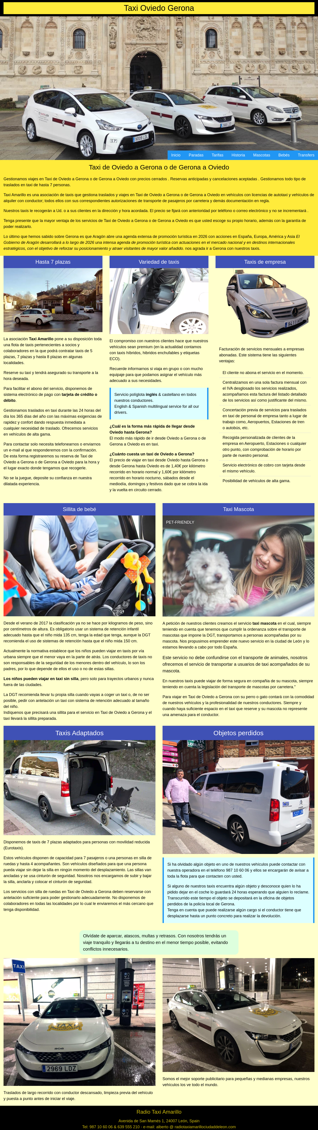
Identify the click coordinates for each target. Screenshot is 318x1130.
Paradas (196, 155)
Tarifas (217, 155)
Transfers (306, 155)
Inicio (175, 155)
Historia (238, 155)
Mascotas (261, 155)
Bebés (284, 155)
